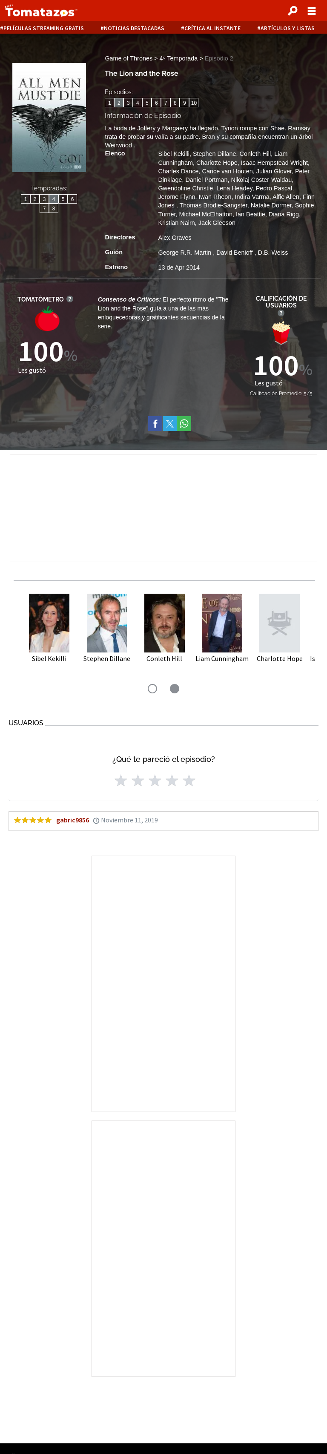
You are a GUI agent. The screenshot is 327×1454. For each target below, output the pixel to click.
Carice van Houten (227, 171)
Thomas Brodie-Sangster (213, 205)
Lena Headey (234, 188)
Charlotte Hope (217, 162)
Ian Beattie (250, 214)
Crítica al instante (212, 28)
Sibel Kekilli (173, 153)
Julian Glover (274, 171)
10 (194, 103)
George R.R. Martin (185, 252)
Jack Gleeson (216, 222)
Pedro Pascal (274, 188)
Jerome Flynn (176, 196)
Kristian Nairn (176, 222)
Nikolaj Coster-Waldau (261, 179)
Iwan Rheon (215, 196)
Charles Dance (178, 171)
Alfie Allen (285, 196)
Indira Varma (252, 196)
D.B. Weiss (273, 252)
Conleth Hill (255, 153)
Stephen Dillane (214, 153)
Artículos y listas (288, 28)
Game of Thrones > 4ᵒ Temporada (152, 58)
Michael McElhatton (205, 214)
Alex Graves (174, 237)
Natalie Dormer (271, 205)
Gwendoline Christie (185, 188)
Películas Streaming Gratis (43, 28)
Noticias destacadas (134, 28)
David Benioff (235, 252)
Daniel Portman (206, 179)
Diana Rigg (284, 214)
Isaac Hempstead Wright (274, 162)
